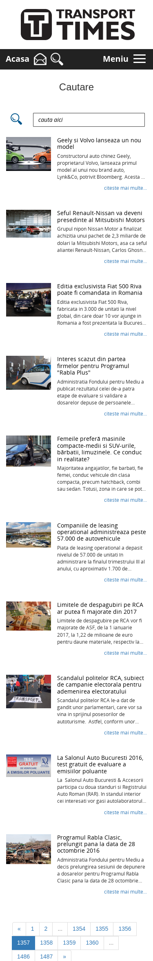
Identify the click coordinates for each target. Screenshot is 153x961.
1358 (46, 942)
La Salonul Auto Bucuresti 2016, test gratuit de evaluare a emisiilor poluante (100, 764)
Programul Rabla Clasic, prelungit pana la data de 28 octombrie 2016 (96, 844)
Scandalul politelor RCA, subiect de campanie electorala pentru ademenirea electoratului (100, 684)
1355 (101, 928)
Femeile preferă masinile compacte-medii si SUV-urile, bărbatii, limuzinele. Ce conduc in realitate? (99, 449)
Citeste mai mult (125, 187)
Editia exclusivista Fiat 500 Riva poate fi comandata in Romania (99, 289)
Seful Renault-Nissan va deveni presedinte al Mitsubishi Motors (101, 216)
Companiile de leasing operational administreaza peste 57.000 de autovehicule (101, 532)
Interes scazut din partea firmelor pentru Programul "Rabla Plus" (93, 365)
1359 (69, 942)
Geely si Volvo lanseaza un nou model (99, 143)
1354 (79, 928)
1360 (92, 942)
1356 (124, 928)
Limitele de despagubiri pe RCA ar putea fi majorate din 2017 (100, 608)
